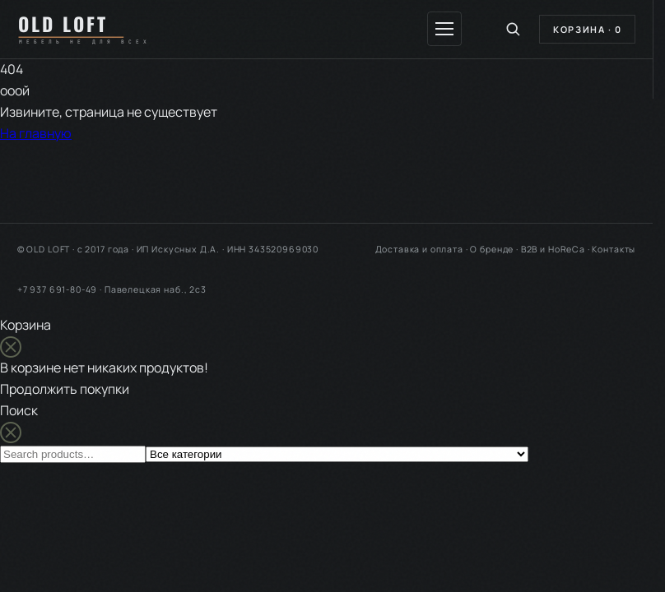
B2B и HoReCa (553, 249)
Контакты (613, 249)
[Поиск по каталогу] (512, 28)
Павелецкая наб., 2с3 (156, 289)
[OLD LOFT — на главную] (89, 28)
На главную (36, 133)
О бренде (492, 249)
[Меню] (444, 29)
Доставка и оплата (419, 249)
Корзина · (587, 29)
